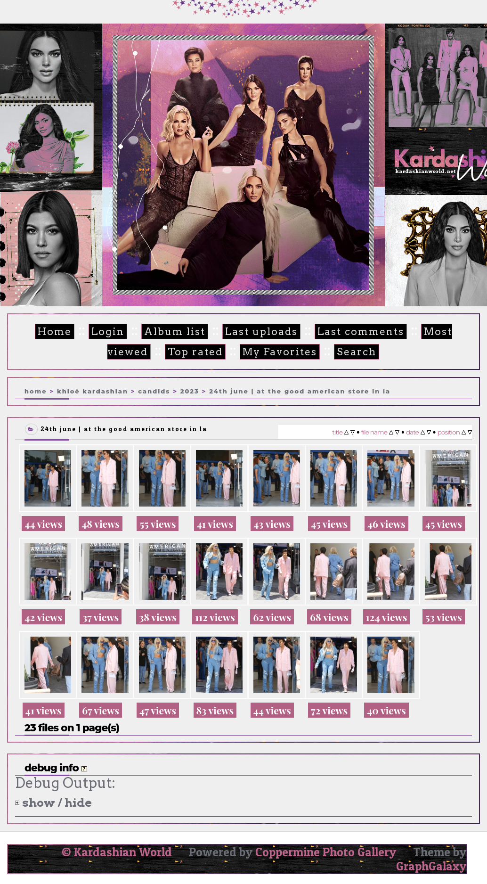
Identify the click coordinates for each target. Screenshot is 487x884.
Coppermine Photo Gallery (325, 852)
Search (356, 352)
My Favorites (280, 352)
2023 (189, 391)
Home (55, 331)
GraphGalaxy (431, 866)
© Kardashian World (117, 852)
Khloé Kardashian (92, 391)
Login (107, 331)
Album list (174, 331)
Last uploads (261, 331)
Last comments (360, 331)
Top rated (195, 352)
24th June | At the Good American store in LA (299, 391)
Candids (154, 391)
